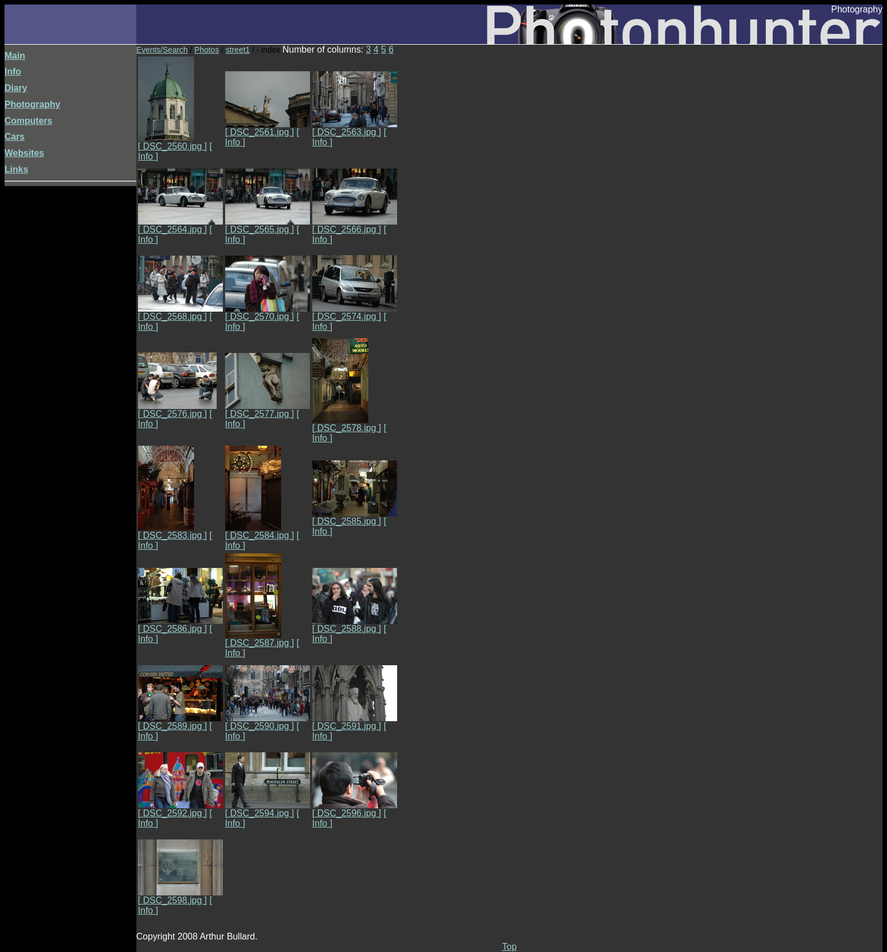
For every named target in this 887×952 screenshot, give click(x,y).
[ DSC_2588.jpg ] (354, 625)
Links (16, 169)
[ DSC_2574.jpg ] (354, 312)
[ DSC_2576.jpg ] (177, 410)
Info (13, 71)
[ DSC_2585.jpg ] (354, 517)
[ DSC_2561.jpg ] (267, 128)
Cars (15, 136)
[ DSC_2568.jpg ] (180, 312)
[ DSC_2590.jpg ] (267, 722)
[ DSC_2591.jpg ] (354, 722)
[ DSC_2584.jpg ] (259, 531)
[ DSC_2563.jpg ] (354, 128)
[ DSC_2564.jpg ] (180, 225)
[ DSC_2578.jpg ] (346, 424)
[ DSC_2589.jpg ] (180, 722)
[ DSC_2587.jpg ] (259, 639)
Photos (207, 49)
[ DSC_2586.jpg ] (180, 625)
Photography (33, 104)
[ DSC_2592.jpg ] (180, 809)
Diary (16, 88)
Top (509, 946)
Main (15, 56)
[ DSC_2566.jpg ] (354, 225)
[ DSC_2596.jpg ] (354, 809)
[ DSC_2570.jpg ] (267, 312)
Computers (28, 121)
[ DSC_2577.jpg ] (267, 410)
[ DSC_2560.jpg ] (172, 142)
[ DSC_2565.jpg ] (267, 225)
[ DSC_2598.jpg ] (180, 896)
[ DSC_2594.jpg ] (267, 809)
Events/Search (162, 49)
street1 (238, 49)
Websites (24, 153)
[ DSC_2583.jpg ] (172, 531)
